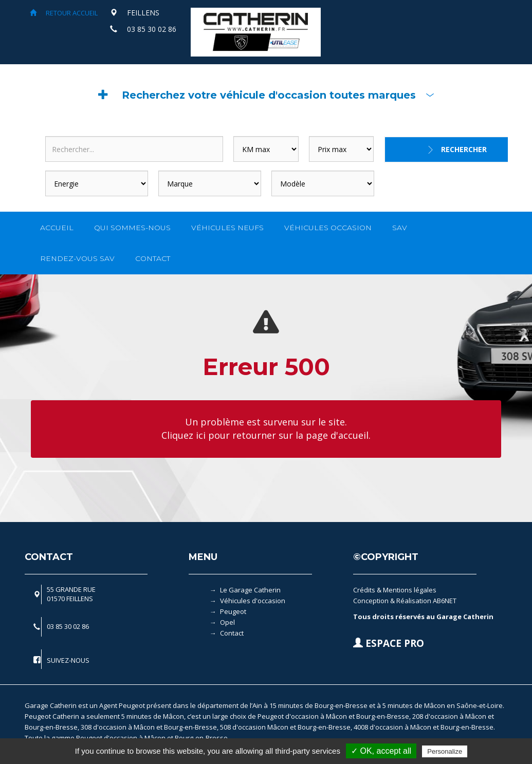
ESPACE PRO (388, 643)
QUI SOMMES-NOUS (132, 227)
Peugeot (233, 611)
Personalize (444, 751)
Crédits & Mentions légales (394, 589)
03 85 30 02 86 (151, 29)
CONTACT (152, 258)
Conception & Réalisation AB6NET (404, 600)
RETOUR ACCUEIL (64, 12)
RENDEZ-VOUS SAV (77, 258)
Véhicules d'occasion (252, 600)
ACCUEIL (57, 227)
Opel (227, 622)
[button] (266, 95)
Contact (232, 633)
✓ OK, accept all (381, 751)
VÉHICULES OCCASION (328, 227)
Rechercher (464, 149)
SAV (399, 227)
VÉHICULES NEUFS (227, 227)
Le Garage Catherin (250, 589)
